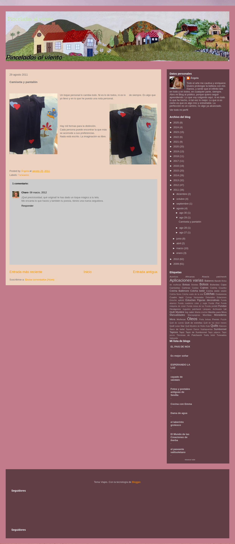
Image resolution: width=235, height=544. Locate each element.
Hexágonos (175, 309)
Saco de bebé (177, 329)
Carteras (186, 288)
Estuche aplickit (177, 300)
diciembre (182, 194)
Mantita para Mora (217, 312)
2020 (176, 146)
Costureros (221, 294)
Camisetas (175, 288)
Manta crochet (201, 312)
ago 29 (183, 217)
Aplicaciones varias (186, 280)
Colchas (209, 293)
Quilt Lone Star (177, 326)
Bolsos (204, 284)
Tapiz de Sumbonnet (196, 332)
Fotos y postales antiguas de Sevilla (180, 392)
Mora (172, 319)
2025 (176, 122)
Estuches (191, 300)
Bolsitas (194, 285)
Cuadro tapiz (177, 297)
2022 (176, 137)
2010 (176, 259)
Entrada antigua (145, 272)
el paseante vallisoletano (178, 451)
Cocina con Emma (181, 404)
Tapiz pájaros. (214, 332)
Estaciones (221, 297)
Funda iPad (213, 303)
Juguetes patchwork (192, 309)
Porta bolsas (205, 319)
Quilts (214, 325)
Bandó (218, 281)
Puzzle (223, 319)
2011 (176, 189)
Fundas (222, 306)
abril (179, 243)
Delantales (210, 297)
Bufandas (214, 284)
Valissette (174, 338)
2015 (176, 170)
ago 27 (183, 232)
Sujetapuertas (207, 329)
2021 (176, 141)
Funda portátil (211, 306)
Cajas (223, 284)
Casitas (195, 288)
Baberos (209, 280)
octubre (180, 198)
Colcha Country (218, 288)
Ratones (222, 326)
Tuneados (23, 175)
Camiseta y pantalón (190, 221)
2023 (176, 132)
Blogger (136, 482)
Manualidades (177, 314)
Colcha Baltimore (179, 290)
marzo (180, 248)
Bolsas (186, 284)
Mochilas (207, 315)
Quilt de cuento (177, 323)
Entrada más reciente (25, 272)
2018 (176, 156)
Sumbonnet (220, 329)
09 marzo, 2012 (38, 192)
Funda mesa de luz (195, 306)
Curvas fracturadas (195, 297)
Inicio (88, 272)
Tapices (174, 332)
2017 (176, 160)
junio (179, 238)
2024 (176, 127)
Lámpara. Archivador (212, 309)
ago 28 (183, 227)
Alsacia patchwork (214, 276)
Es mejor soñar (179, 355)
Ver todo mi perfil (179, 109)
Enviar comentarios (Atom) (39, 279)
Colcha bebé (197, 290)
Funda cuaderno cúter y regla (192, 303)
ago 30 (183, 212)
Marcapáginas (194, 315)
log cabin (189, 312)
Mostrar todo (190, 460)
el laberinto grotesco (177, 423)
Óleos (192, 319)
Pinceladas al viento (30, 19)
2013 (176, 180)
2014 (176, 175)
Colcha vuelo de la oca (192, 294)
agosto (180, 208)
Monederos (220, 314)
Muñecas (181, 319)
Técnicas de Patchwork (189, 335)
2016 (176, 165)
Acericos (174, 276)
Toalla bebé (209, 335)
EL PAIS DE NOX (180, 346)
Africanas (190, 276)
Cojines (204, 287)
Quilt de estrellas (193, 322)
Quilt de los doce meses (215, 323)
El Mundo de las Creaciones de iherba (180, 437)
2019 (176, 151)
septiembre (182, 203)
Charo (25, 192)
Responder (27, 205)
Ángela (194, 78)
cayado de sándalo (177, 378)
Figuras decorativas (208, 300)
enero (179, 253)
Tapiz (181, 332)
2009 (176, 263)
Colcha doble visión (216, 291)
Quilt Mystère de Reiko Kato (197, 326)
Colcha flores (175, 294)
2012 (176, 185)
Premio (215, 319)
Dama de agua (179, 413)
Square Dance (192, 329)
